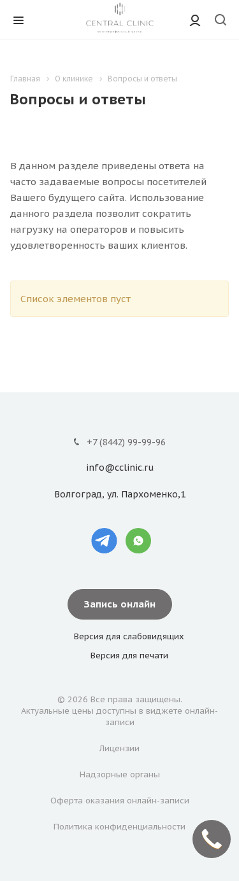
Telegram (104, 540)
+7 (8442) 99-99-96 (126, 442)
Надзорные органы (120, 774)
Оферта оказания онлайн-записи (119, 800)
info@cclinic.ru (120, 468)
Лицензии (119, 748)
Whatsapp (138, 540)
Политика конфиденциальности (119, 826)
